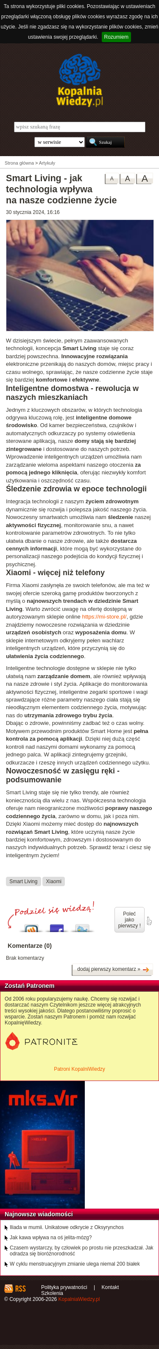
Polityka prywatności (64, 1287)
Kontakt (110, 1287)
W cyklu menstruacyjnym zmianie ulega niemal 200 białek (75, 1264)
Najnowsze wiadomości (39, 1214)
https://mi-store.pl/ (104, 616)
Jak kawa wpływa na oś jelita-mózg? (51, 1238)
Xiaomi (53, 881)
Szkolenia (52, 1293)
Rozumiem (116, 37)
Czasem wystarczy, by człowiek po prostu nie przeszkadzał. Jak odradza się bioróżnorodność (81, 1251)
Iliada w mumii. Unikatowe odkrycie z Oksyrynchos (67, 1227)
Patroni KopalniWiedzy (79, 1069)
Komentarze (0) (30, 945)
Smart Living (23, 881)
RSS (20, 1288)
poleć (149, 921)
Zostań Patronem (30, 985)
